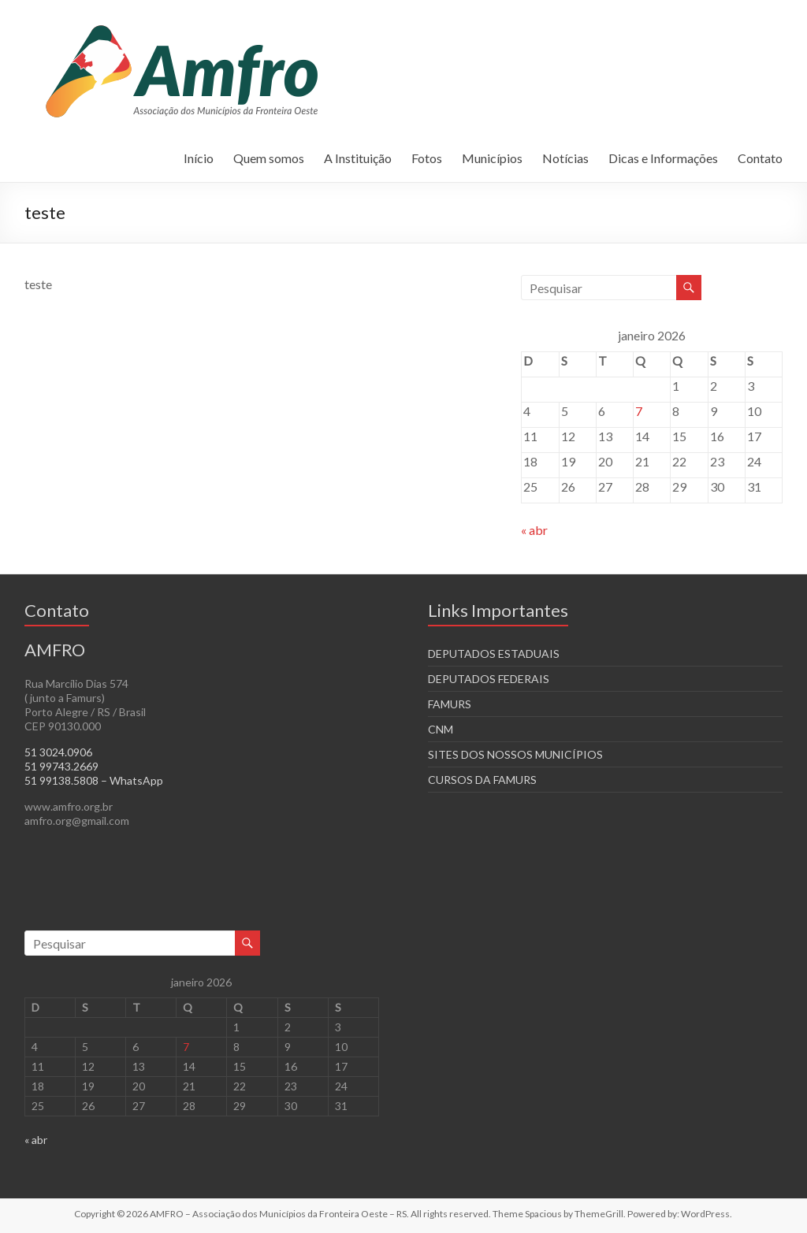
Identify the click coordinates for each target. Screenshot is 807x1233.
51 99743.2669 (61, 766)
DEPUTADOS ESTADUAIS (494, 653)
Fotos (426, 157)
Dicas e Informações (663, 157)
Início (199, 157)
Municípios (492, 157)
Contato (760, 157)
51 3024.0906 (58, 752)
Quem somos (268, 157)
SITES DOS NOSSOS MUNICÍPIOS (515, 754)
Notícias (565, 157)
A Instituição (358, 157)
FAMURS (449, 704)
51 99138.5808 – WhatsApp (93, 780)
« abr (534, 529)
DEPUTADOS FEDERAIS (488, 678)
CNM (440, 729)
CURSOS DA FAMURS (482, 779)
